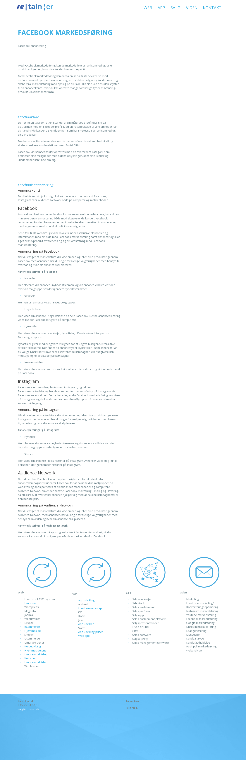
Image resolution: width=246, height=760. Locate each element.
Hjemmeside (32, 631)
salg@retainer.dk (28, 709)
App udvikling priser (90, 632)
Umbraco (30, 603)
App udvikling (86, 600)
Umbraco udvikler (35, 662)
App (161, 7)
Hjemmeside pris (35, 650)
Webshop (30, 658)
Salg (175, 7)
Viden (191, 7)
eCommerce (32, 626)
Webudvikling (32, 646)
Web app (84, 635)
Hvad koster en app (91, 608)
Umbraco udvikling (35, 654)
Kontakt (212, 7)
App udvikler (86, 624)
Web (148, 7)
